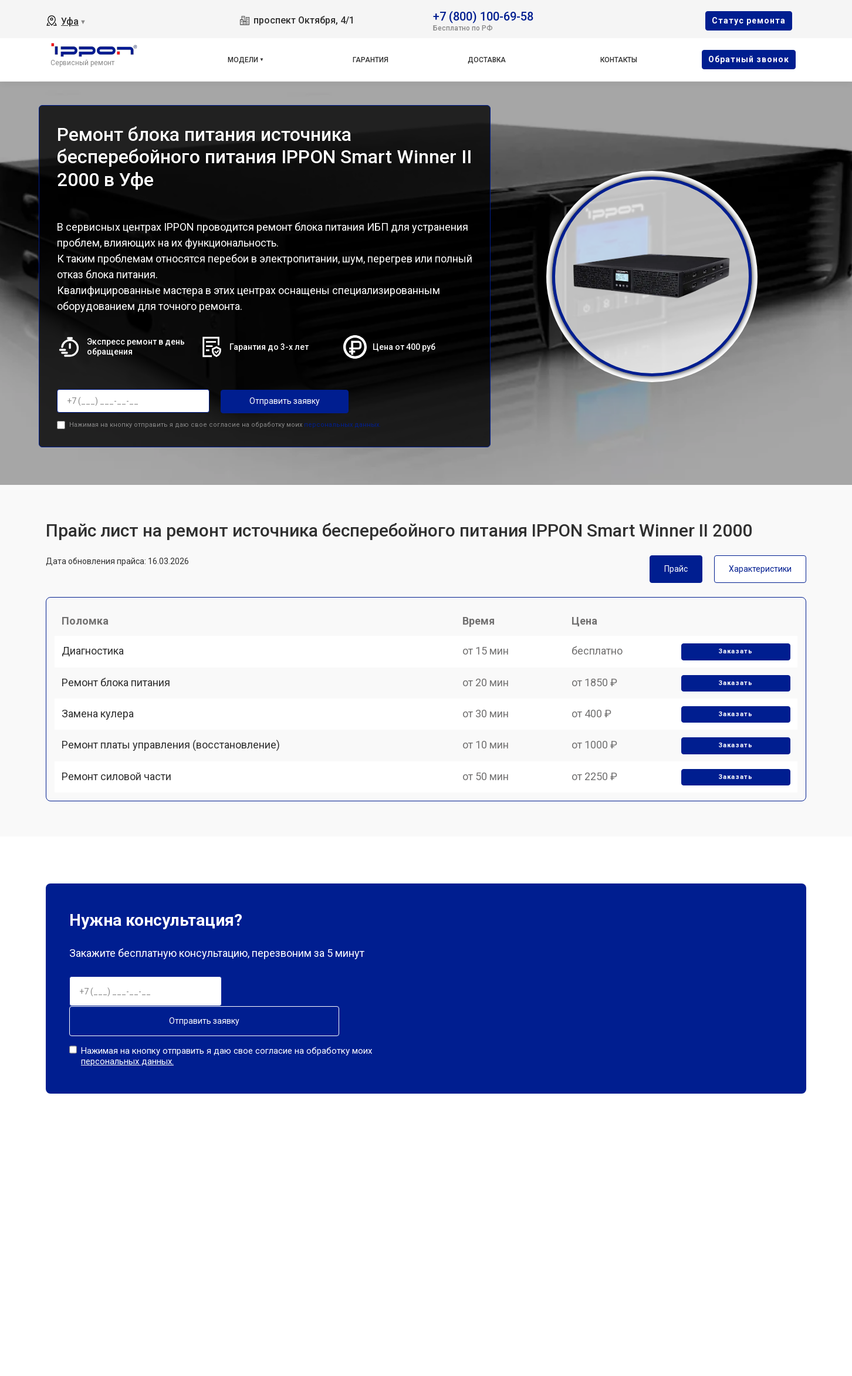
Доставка (487, 60)
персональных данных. (342, 422)
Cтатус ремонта (749, 20)
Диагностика (97, 662)
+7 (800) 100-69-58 (483, 15)
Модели (243, 60)
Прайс (676, 566)
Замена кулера (102, 743)
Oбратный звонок (748, 59)
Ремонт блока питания (120, 702)
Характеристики (760, 566)
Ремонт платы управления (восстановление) (175, 784)
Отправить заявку (267, 401)
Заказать (732, 662)
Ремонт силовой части (121, 825)
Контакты (618, 60)
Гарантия (370, 60)
